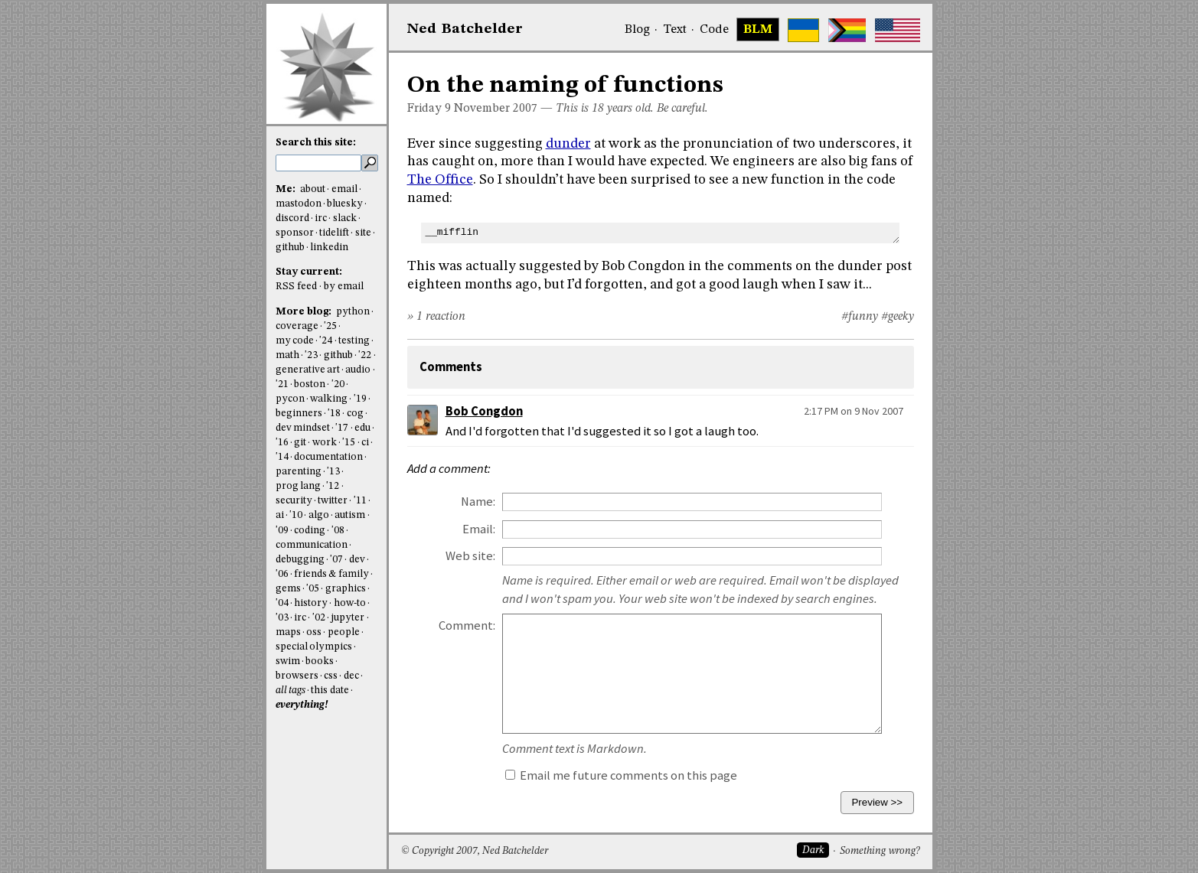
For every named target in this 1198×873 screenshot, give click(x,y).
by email (344, 287)
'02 (318, 618)
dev (357, 560)
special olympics (314, 647)
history (311, 603)
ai (280, 515)
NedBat (465, 29)
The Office (440, 180)
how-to (350, 603)
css (331, 676)
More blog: (305, 312)
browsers (297, 676)
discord (292, 218)
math (287, 355)
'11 (360, 501)
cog (355, 414)
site (363, 233)
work (324, 443)
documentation (328, 457)
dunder (568, 144)
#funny (859, 317)
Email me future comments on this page (621, 775)
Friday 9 (429, 109)
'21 (282, 384)
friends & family (331, 574)
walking (329, 399)
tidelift (334, 233)
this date (329, 690)
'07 (336, 560)
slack (345, 218)
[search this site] (318, 163)
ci (365, 443)
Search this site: (316, 143)
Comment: (467, 625)
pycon (290, 399)
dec (351, 676)
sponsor (295, 233)
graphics (345, 589)
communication (312, 545)
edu (362, 428)
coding (309, 531)
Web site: (470, 556)
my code (295, 341)
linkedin (329, 247)
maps (288, 632)
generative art (308, 370)
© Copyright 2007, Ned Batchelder (474, 851)
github (290, 247)
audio (357, 370)
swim (288, 661)
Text (675, 30)
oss (314, 632)
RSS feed (296, 287)
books (319, 661)
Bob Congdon (484, 411)
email (344, 189)
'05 (312, 589)
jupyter (347, 618)
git (300, 443)
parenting (299, 472)
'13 (333, 472)
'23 (311, 355)
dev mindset (303, 428)
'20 (337, 384)
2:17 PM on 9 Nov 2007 (853, 411)
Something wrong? (880, 851)
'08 (337, 531)
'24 (325, 341)
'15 (348, 443)
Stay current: (309, 272)
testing (354, 341)
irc (321, 218)
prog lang (298, 486)
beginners (299, 414)
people (344, 632)
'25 (330, 326)
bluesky (345, 204)
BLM (757, 30)
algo (318, 515)
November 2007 (495, 109)
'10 (295, 515)
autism (350, 515)
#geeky (897, 317)
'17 (341, 428)
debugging (300, 560)
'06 (282, 574)
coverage (297, 326)
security (294, 501)
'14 (282, 457)
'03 (282, 618)
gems (288, 589)
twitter (333, 501)
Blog (637, 30)
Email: (478, 529)
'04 (282, 603)
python (353, 312)
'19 (360, 399)
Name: (478, 502)
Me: (287, 189)
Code (714, 30)
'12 (332, 486)
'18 (334, 414)
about (312, 189)
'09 (282, 531)
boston (309, 384)
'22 (364, 355)
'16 (282, 443)
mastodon (299, 204)
